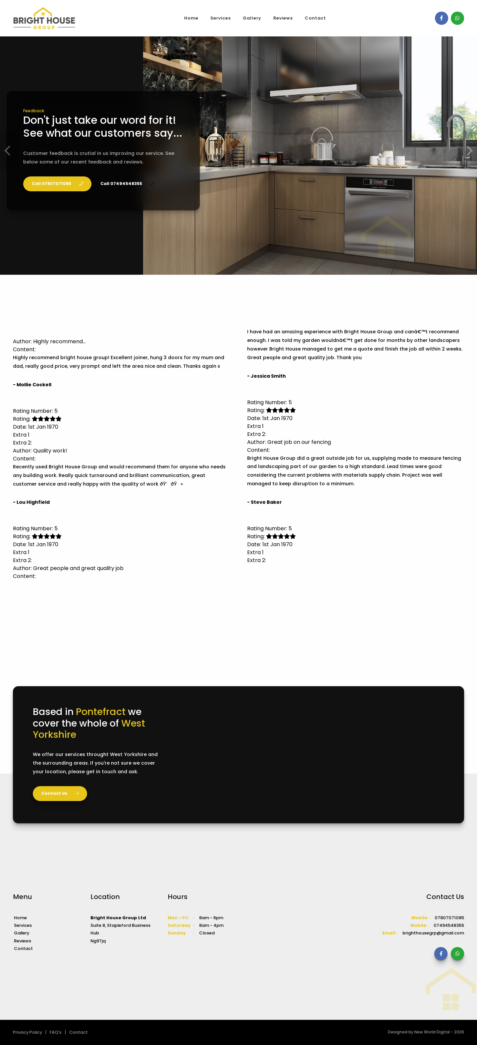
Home (191, 18)
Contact (315, 18)
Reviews (283, 18)
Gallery (252, 18)
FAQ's (56, 1032)
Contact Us (60, 793)
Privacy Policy (27, 1032)
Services (220, 18)
